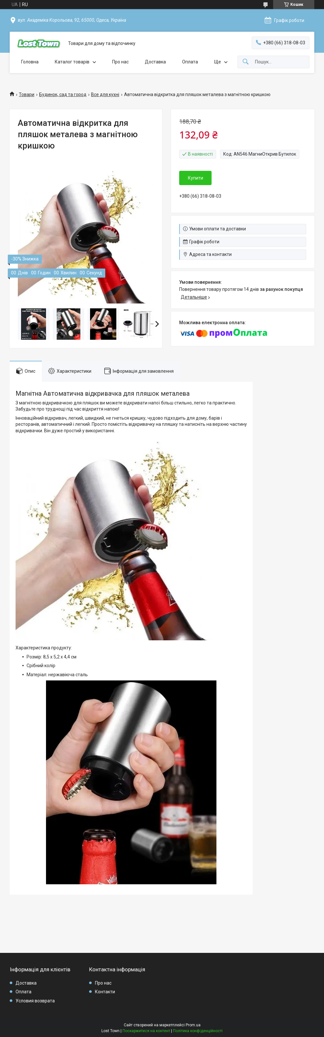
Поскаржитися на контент (146, 1031)
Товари (26, 94)
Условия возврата (35, 1000)
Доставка (155, 61)
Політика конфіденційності (198, 1031)
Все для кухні (105, 94)
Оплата (190, 61)
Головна (30, 61)
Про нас (120, 61)
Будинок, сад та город (63, 94)
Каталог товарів (72, 61)
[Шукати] (245, 62)
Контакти (105, 991)
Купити (195, 178)
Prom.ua (193, 1025)
